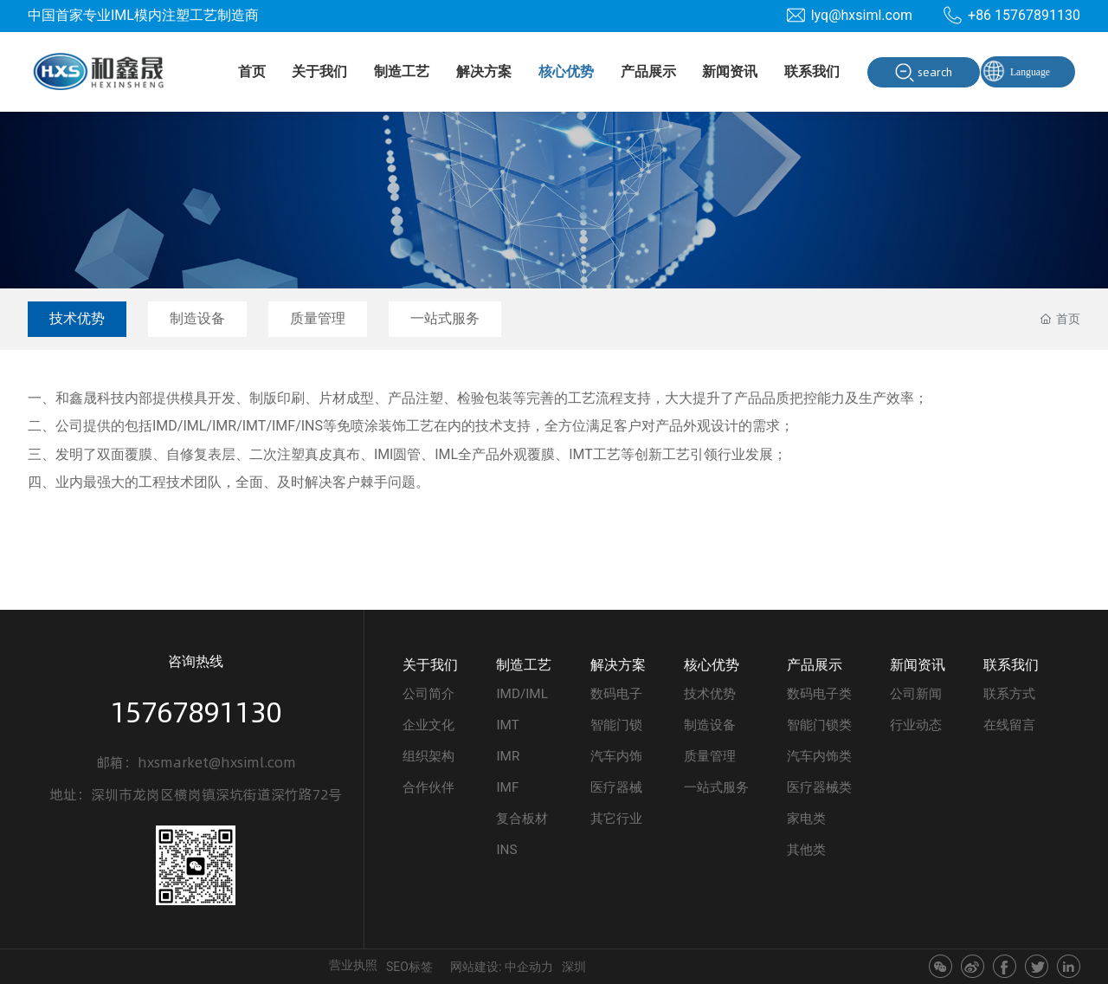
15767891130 (195, 712)
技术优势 (77, 318)
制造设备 (197, 318)
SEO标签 (409, 967)
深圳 (574, 967)
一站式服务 (445, 318)
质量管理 (317, 318)
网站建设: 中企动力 (501, 967)
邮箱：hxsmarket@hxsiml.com (196, 762)
